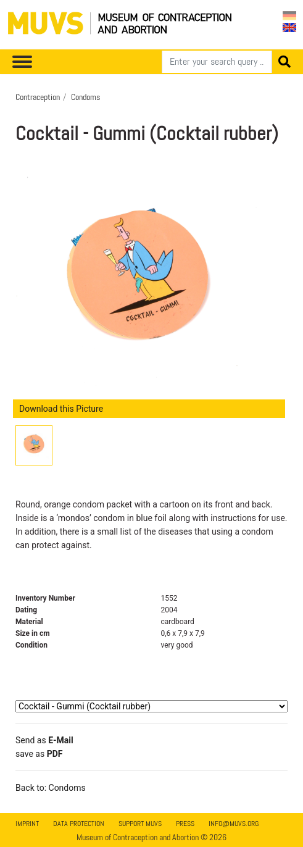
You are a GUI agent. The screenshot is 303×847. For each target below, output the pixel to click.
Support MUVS (140, 823)
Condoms (85, 96)
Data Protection (78, 823)
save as (38, 754)
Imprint (27, 823)
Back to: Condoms (50, 788)
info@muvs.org (234, 823)
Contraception (37, 96)
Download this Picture (61, 409)
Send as (44, 740)
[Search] (217, 62)
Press (185, 823)
